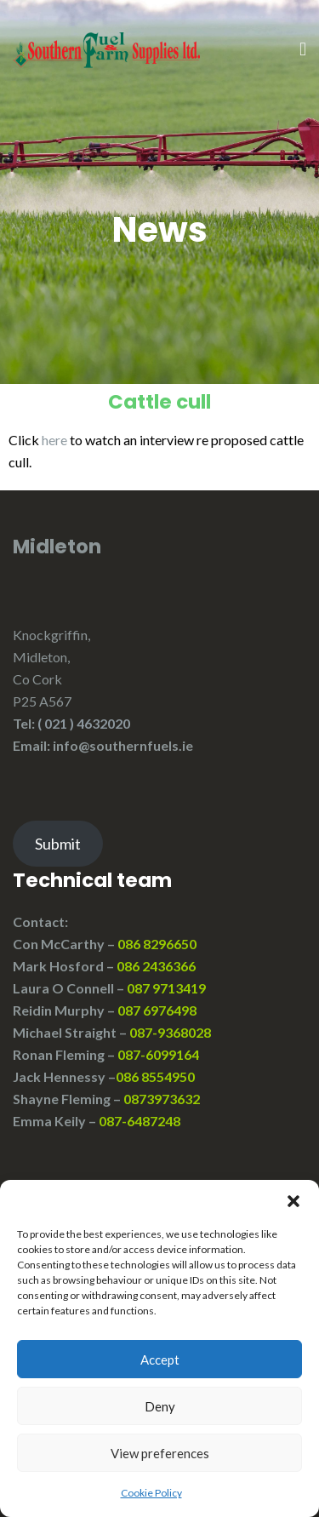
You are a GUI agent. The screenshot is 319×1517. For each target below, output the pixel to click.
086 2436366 (156, 966)
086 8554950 (156, 1076)
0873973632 (161, 1099)
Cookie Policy (151, 1492)
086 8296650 (157, 944)
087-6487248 (139, 1121)
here (54, 440)
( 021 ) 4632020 (83, 723)
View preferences (160, 1453)
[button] (293, 1201)
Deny (160, 1406)
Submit (58, 843)
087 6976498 (157, 1010)
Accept (159, 1359)
